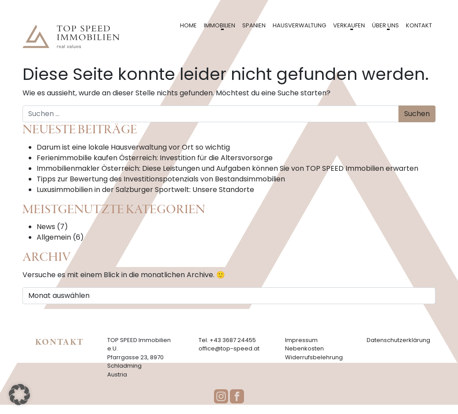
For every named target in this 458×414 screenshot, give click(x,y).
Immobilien (219, 25)
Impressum (301, 340)
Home (188, 25)
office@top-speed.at (229, 348)
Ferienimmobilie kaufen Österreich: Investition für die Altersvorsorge (155, 158)
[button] (19, 394)
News (46, 227)
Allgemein (54, 237)
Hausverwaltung (299, 25)
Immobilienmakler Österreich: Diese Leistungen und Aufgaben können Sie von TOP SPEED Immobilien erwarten (227, 168)
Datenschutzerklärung (398, 340)
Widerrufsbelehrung (314, 357)
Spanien (254, 25)
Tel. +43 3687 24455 (227, 340)
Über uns (385, 25)
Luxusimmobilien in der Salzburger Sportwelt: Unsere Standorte (145, 189)
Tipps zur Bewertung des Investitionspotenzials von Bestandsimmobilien (161, 179)
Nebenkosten (304, 348)
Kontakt (419, 25)
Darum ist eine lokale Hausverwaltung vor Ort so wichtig (133, 147)
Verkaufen (349, 25)
